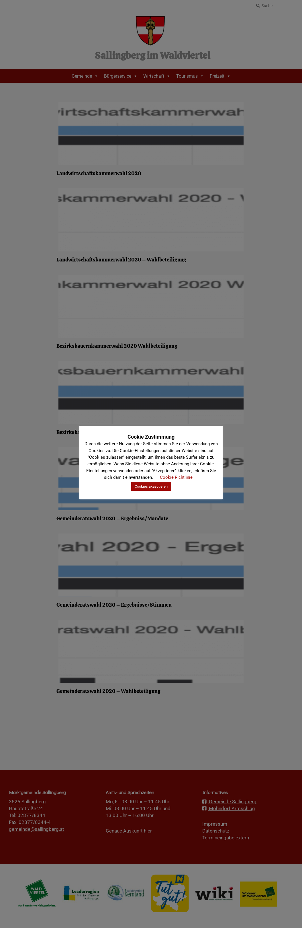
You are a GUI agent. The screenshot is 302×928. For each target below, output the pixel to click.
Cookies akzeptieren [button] (151, 486)
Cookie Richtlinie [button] (176, 477)
